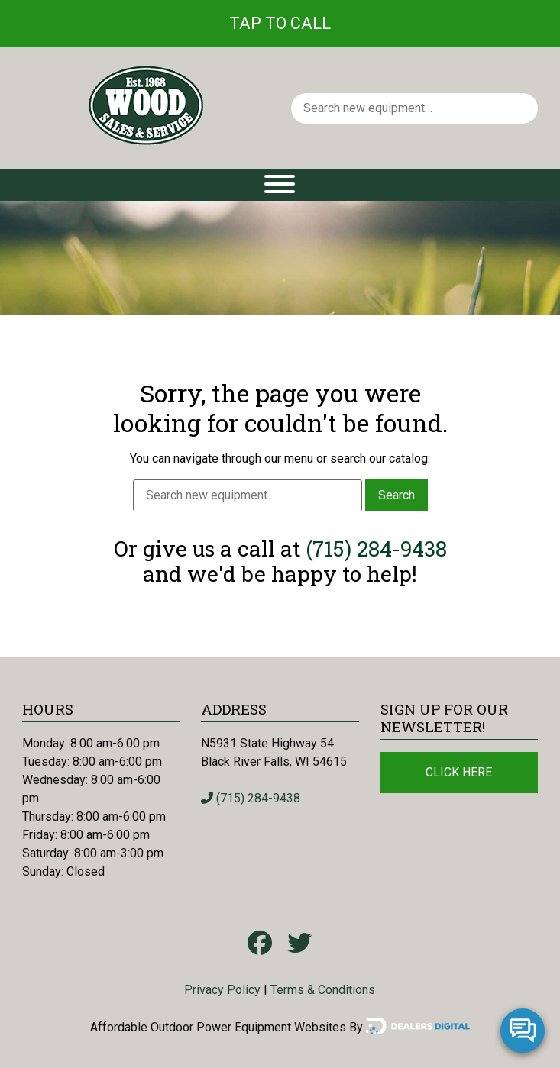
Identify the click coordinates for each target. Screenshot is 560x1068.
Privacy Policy (222, 989)
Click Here (459, 772)
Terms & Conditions (322, 989)
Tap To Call (280, 23)
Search (396, 495)
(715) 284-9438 (376, 548)
